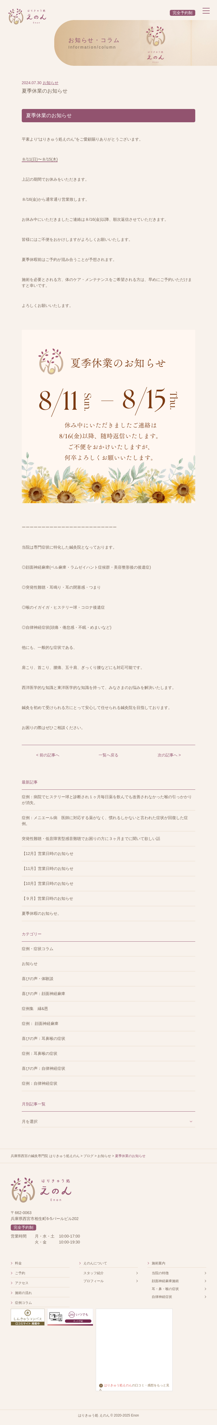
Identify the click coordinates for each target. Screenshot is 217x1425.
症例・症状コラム (37, 948)
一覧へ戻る (108, 755)
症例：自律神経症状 (39, 1083)
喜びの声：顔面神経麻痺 (43, 993)
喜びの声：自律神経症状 (43, 1068)
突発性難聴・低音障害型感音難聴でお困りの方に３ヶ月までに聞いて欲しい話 (91, 838)
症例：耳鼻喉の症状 (39, 1053)
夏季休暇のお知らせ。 (41, 913)
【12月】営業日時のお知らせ (48, 853)
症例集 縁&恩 (35, 1008)
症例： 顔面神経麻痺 (40, 1023)
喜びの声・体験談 (37, 978)
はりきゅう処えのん (115, 1385)
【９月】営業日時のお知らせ (47, 898)
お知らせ (50, 82)
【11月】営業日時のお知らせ (48, 868)
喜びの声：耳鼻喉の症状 (43, 1038)
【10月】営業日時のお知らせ (48, 883)
